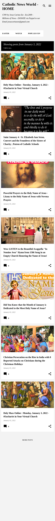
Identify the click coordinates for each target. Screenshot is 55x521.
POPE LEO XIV (34, 33)
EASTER (5, 33)
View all (7, 48)
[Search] (44, 5)
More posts (27, 440)
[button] (50, 98)
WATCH (18, 33)
